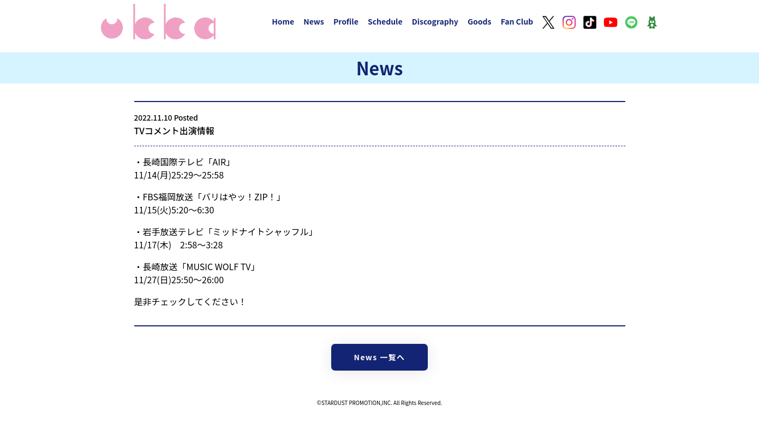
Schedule (385, 21)
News (313, 21)
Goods (480, 21)
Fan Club (517, 21)
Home (283, 21)
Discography (435, 21)
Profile (345, 21)
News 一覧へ (379, 356)
